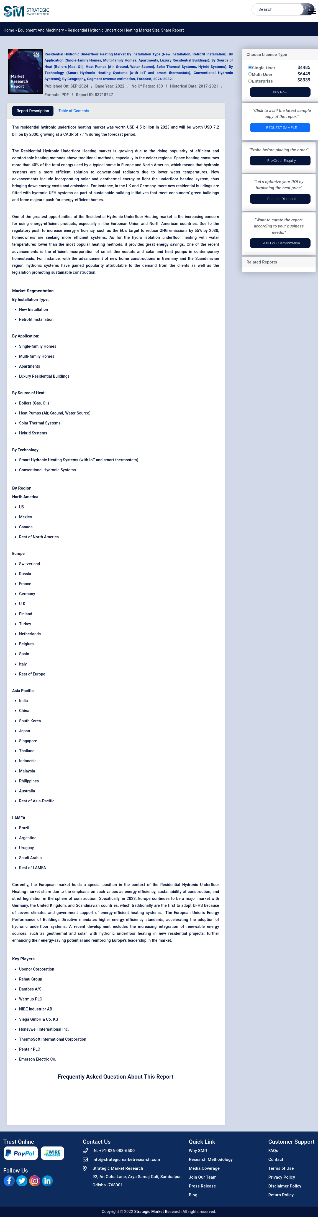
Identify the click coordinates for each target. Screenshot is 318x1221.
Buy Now (280, 92)
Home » (11, 30)
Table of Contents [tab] (73, 111)
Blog (193, 1194)
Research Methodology (211, 1159)
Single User (263, 67)
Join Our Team (203, 1177)
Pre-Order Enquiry (281, 160)
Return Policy (281, 1194)
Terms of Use (281, 1168)
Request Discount (281, 199)
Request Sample (281, 128)
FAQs (273, 1150)
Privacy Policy (281, 1177)
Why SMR (198, 1150)
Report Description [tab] (33, 111)
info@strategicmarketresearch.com (126, 1159)
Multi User (262, 74)
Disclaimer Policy (284, 1186)
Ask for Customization (281, 243)
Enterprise (262, 81)
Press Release (202, 1186)
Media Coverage (204, 1168)
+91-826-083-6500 (117, 1150)
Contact (275, 1159)
